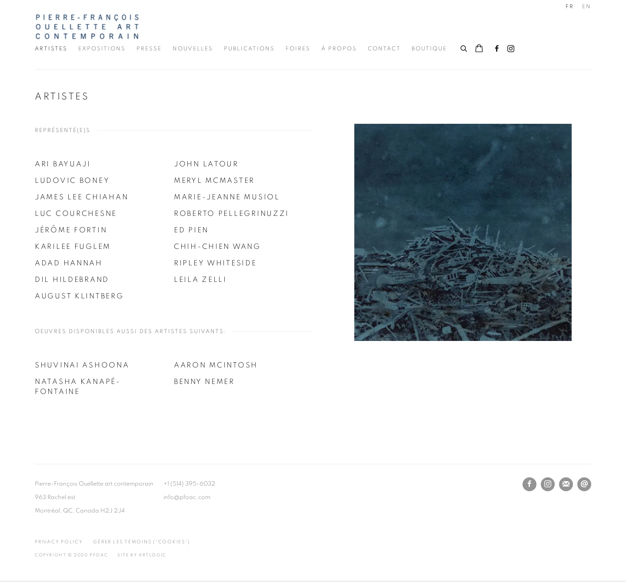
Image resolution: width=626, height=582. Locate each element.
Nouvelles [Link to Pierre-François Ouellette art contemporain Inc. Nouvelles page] (193, 49)
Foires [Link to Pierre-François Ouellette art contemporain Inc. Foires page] (298, 49)
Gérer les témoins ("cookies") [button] (141, 541)
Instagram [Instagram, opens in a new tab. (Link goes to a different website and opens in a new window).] (511, 49)
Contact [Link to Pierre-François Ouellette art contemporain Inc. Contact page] (384, 49)
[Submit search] (464, 47)
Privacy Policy (59, 541)
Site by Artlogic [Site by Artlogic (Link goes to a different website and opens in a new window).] (141, 555)
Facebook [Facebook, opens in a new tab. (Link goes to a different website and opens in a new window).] (497, 49)
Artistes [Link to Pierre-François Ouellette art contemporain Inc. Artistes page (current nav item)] (51, 49)
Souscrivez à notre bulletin (566, 484)
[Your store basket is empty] (479, 49)
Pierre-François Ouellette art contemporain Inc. (87, 27)
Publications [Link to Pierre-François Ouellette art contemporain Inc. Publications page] (249, 49)
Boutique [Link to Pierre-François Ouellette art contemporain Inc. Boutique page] (429, 49)
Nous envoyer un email (584, 484)
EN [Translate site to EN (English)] (586, 7)
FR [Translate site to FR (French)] (570, 7)
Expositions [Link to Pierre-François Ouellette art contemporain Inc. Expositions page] (102, 49)
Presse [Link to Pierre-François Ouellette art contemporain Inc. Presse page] (149, 49)
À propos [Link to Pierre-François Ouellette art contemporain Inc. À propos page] (339, 49)
